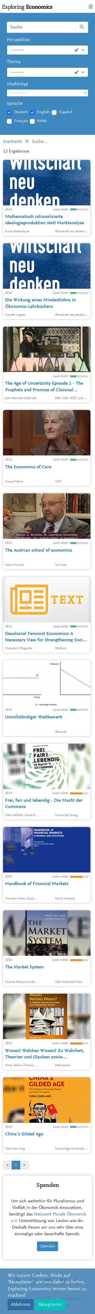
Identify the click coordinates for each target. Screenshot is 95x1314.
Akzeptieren (50, 1304)
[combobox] (47, 92)
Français (21, 121)
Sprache (15, 103)
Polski (42, 121)
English (43, 112)
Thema (14, 62)
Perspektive (18, 40)
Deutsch (21, 112)
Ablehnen (20, 1304)
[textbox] (47, 93)
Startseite (12, 141)
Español (65, 112)
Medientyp (17, 84)
